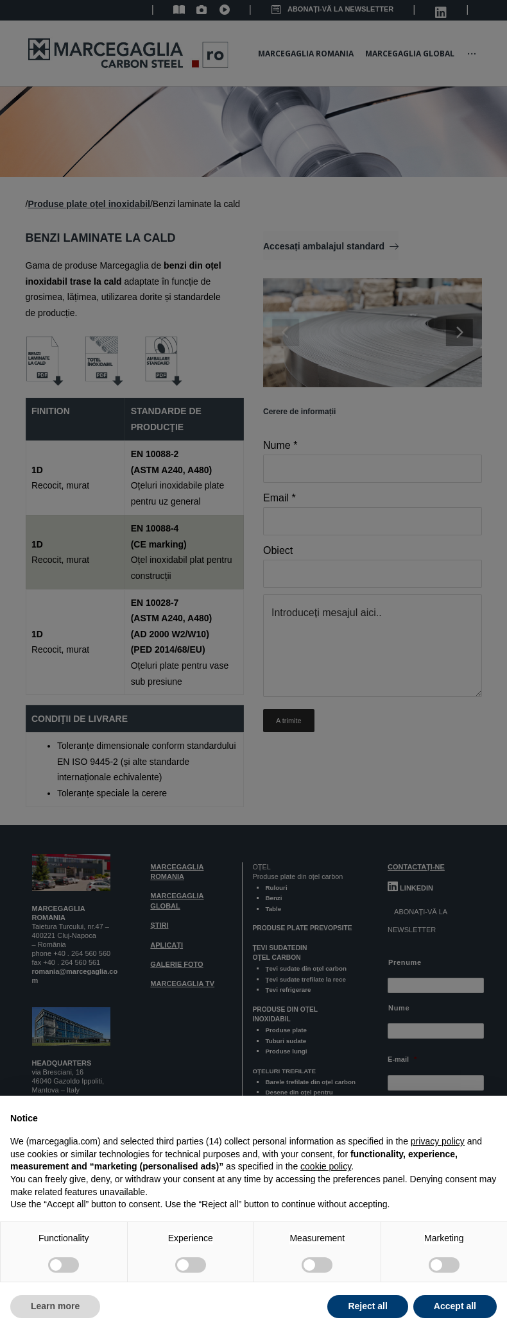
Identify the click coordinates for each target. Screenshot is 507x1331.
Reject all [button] (367, 1306)
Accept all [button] (455, 1306)
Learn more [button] (55, 1306)
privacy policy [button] (438, 1141)
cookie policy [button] (325, 1166)
